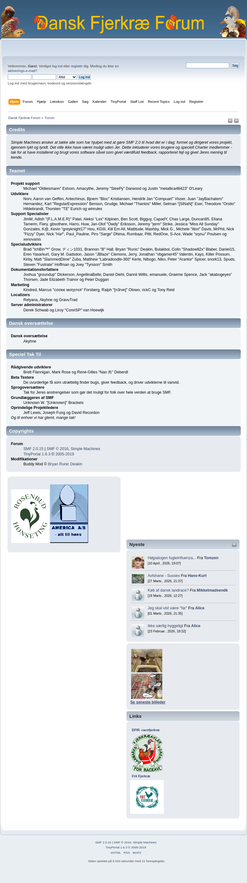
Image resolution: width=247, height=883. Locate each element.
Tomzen (211, 558)
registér (77, 66)
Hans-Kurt (197, 575)
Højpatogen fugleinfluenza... (172, 558)
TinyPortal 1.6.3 (36, 454)
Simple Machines (85, 449)
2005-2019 (64, 454)
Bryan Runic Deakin (65, 464)
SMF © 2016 (58, 449)
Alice (200, 608)
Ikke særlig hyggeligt (165, 626)
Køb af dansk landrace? (168, 590)
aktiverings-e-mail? (22, 71)
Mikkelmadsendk (212, 590)
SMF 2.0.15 (33, 449)
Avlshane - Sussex (164, 575)
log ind (57, 66)
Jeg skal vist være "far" (167, 608)
